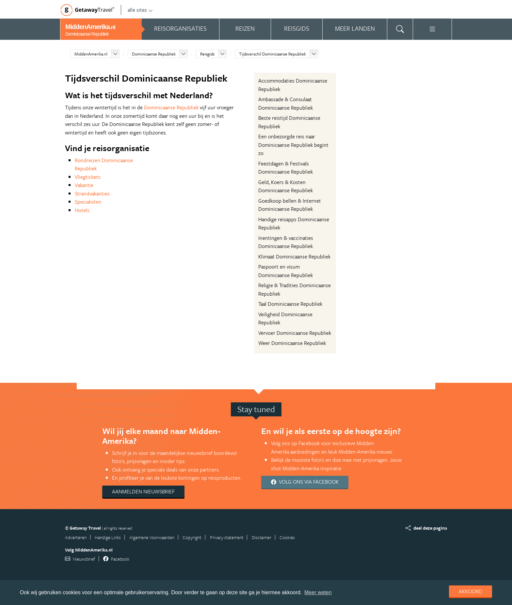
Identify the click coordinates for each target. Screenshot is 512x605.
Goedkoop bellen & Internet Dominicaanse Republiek (289, 205)
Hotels (82, 210)
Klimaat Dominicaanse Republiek (294, 256)
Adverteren (76, 537)
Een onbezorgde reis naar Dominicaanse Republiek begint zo (293, 144)
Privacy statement (227, 537)
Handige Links (108, 537)
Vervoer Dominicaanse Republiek (294, 333)
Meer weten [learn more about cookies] (318, 592)
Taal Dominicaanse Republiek (290, 304)
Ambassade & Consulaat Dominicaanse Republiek (285, 103)
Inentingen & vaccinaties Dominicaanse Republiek (285, 242)
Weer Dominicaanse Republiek (292, 343)
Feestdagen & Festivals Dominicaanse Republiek (285, 168)
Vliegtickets (88, 177)
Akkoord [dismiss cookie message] (470, 591)
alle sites (140, 10)
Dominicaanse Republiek (154, 54)
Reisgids (207, 54)
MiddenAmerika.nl (90, 54)
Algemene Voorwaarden (151, 537)
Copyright (192, 537)
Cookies (287, 537)
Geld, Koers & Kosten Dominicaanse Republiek (285, 186)
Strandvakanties (92, 193)
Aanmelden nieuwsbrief (143, 491)
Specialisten (88, 202)
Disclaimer (261, 537)
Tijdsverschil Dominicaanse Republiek (272, 54)
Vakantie (84, 185)
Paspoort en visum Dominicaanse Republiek (285, 271)
